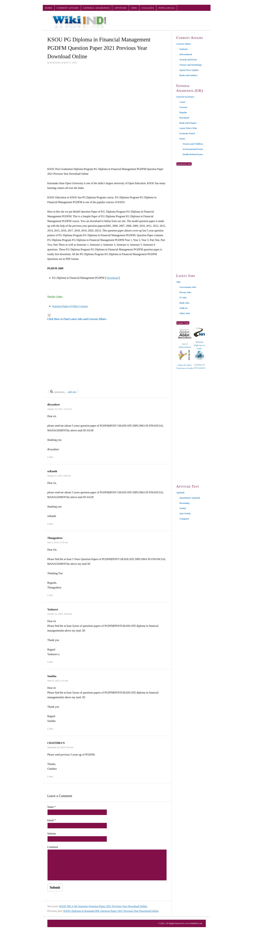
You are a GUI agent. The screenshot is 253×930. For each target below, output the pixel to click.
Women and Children (193, 144)
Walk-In (183, 308)
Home (48, 8)
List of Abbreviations (184, 338)
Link (50, 457)
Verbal (183, 508)
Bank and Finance (188, 123)
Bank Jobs (184, 303)
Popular (183, 112)
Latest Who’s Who (188, 128)
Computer (184, 518)
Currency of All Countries (199, 359)
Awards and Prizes (188, 59)
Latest (182, 102)
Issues (182, 138)
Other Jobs (185, 313)
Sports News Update (189, 70)
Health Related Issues (193, 154)
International (186, 54)
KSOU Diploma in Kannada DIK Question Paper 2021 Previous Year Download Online (111, 911)
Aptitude (120, 8)
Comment (52, 847)
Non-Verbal (185, 513)
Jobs (134, 8)
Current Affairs (68, 8)
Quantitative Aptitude (190, 498)
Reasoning (184, 503)
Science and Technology (191, 65)
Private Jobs (185, 292)
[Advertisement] (107, 93)
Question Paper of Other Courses (70, 306)
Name (51, 806)
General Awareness (96, 8)
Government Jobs (188, 287)
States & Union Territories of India (184, 359)
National (184, 49)
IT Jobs (183, 297)
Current (183, 107)
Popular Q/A (167, 8)
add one (72, 392)
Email (51, 820)
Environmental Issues (193, 149)
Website (51, 833)
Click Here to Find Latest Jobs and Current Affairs (77, 319)
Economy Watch (187, 133)
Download (112, 277)
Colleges (147, 8)
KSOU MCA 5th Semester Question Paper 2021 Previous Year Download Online (103, 906)
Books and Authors (188, 75)
